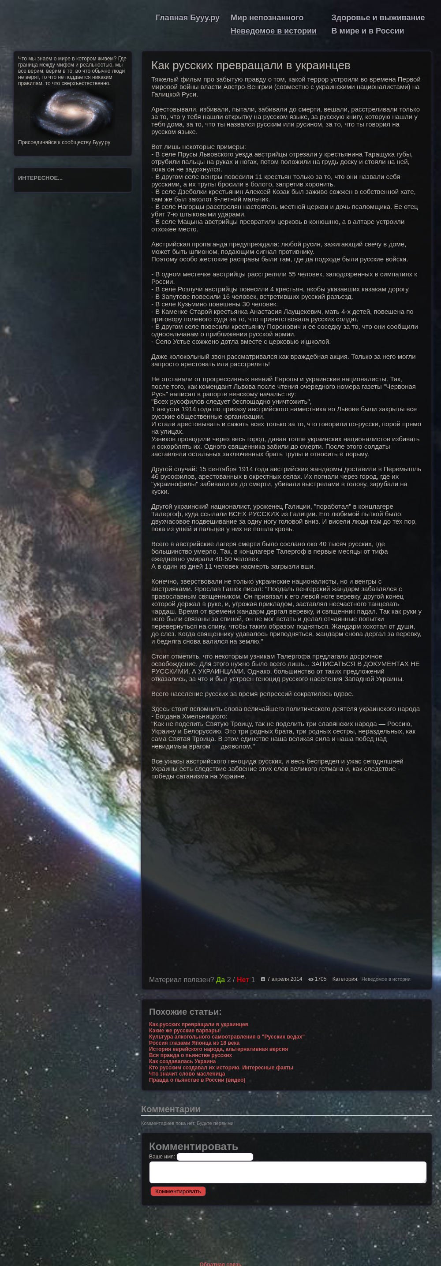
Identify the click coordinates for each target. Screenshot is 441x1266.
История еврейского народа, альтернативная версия (218, 1049)
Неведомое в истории (274, 30)
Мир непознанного (267, 17)
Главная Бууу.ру (188, 17)
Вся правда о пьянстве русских (190, 1055)
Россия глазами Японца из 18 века (194, 1043)
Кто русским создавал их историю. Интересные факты (221, 1068)
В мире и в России (368, 30)
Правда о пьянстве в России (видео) (197, 1080)
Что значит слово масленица (187, 1074)
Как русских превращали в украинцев (198, 1024)
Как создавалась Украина (182, 1061)
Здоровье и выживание (378, 17)
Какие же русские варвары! (185, 1031)
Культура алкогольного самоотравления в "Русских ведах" (227, 1037)
